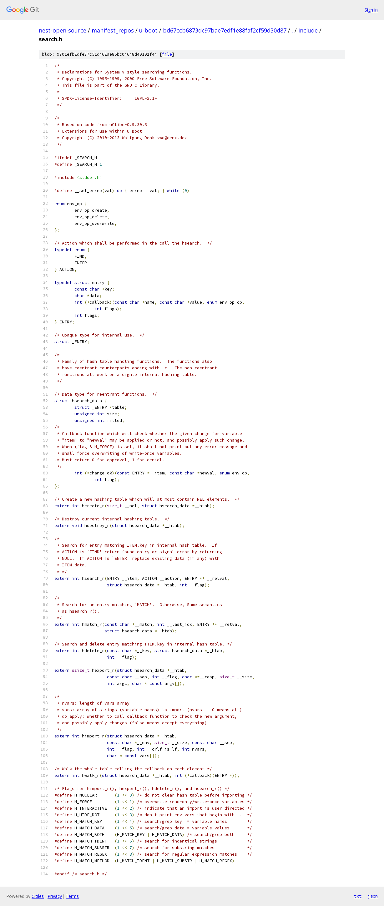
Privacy (55, 896)
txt (357, 896)
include (308, 30)
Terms (72, 896)
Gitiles (38, 896)
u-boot (148, 30)
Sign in (371, 10)
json (373, 896)
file (167, 54)
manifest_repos (113, 30)
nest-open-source (62, 30)
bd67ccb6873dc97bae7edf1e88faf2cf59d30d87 (224, 30)
